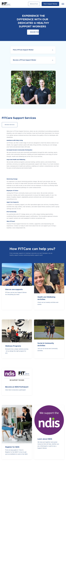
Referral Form (34, 4)
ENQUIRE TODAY (34, 32)
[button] (63, 3)
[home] (6, 4)
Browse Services (9, 124)
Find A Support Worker (50, 4)
